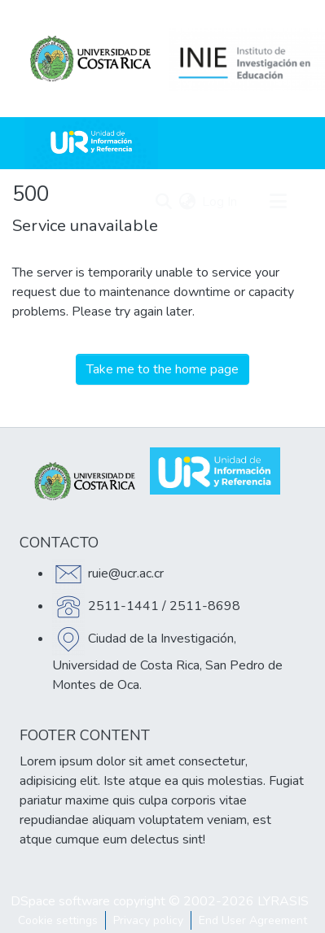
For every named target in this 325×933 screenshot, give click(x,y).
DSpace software (60, 901)
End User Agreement (253, 920)
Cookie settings (58, 920)
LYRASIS (283, 901)
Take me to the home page (162, 369)
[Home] (91, 143)
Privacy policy (148, 920)
